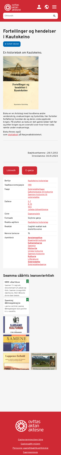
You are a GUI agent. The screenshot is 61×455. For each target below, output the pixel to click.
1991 (30, 185)
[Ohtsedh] (30, 16)
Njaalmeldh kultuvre (37, 240)
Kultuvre (32, 256)
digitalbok (13, 134)
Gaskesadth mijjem (30, 444)
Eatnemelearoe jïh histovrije (40, 192)
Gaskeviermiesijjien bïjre (30, 439)
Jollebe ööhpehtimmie (38, 209)
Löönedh (11, 170)
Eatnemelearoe (35, 243)
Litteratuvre (33, 259)
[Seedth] (54, 16)
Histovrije (32, 248)
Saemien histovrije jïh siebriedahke (37, 196)
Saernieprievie (30, 452)
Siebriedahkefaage (36, 189)
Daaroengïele (34, 214)
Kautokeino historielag (38, 181)
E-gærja (29, 170)
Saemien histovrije (36, 254)
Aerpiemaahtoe (35, 237)
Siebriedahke (34, 262)
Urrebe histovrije (35, 251)
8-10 (30, 204)
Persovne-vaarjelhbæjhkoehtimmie (30, 448)
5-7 (29, 201)
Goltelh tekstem (12, 44)
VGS (30, 207)
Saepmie (32, 246)
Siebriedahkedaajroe (37, 264)
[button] (46, 7)
